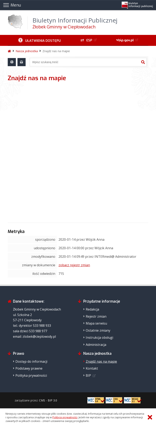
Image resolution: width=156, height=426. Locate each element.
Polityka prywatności (31, 375)
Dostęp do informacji (31, 361)
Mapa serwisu (96, 323)
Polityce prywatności (64, 417)
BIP (88, 375)
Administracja (96, 344)
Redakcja (92, 309)
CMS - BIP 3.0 (48, 400)
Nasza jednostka (27, 51)
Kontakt (92, 368)
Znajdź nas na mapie (56, 51)
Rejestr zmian (96, 316)
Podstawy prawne (28, 368)
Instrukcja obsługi (99, 337)
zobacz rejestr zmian (74, 265)
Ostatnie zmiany (98, 330)
